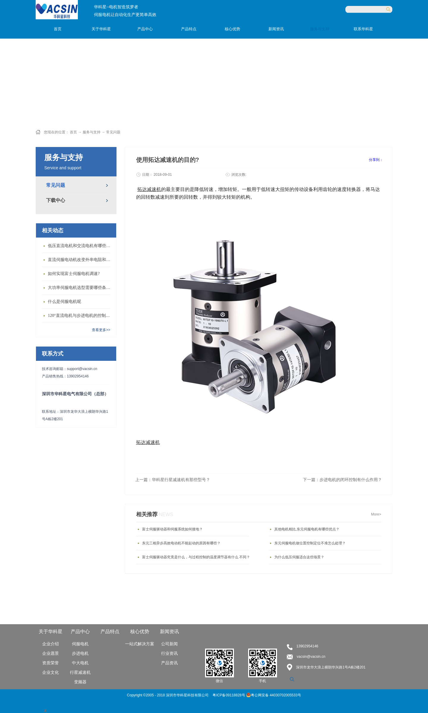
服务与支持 (91, 132)
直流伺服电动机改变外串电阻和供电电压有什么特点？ (80, 259)
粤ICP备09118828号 (229, 695)
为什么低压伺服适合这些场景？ (299, 557)
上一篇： (172, 479)
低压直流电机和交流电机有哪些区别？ (80, 246)
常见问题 (113, 132)
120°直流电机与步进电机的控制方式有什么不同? (80, 315)
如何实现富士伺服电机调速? (74, 273)
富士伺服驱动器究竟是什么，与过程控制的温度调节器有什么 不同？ (196, 557)
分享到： (376, 160)
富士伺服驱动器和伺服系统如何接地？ (172, 529)
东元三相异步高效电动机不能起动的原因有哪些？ (181, 543)
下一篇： (342, 479)
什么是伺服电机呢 (64, 301)
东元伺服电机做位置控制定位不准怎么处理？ (310, 543)
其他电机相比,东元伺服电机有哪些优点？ (306, 529)
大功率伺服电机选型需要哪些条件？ (80, 287)
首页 (58, 29)
